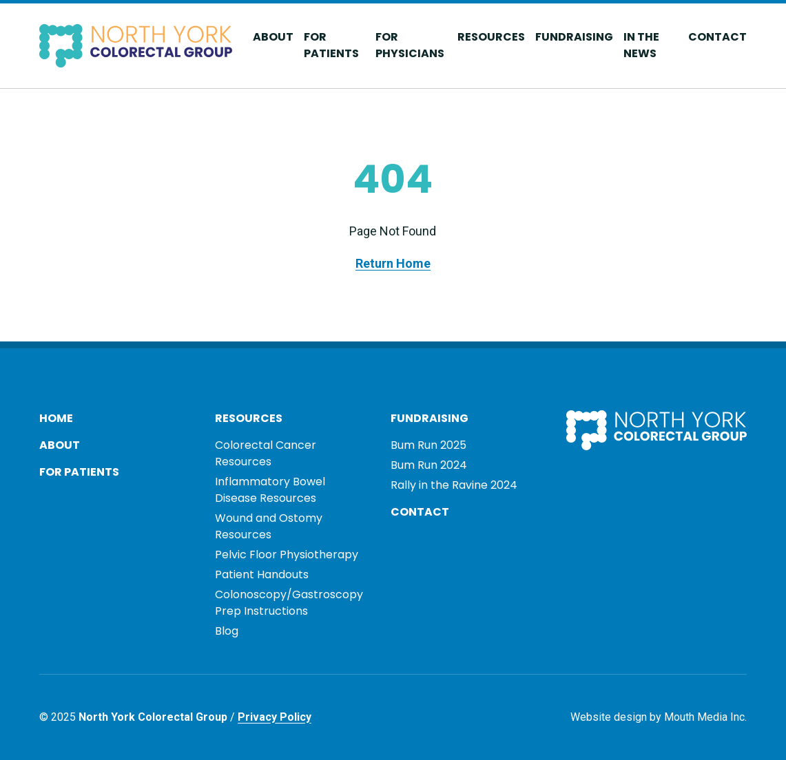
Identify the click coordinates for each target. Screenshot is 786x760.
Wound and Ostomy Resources (268, 526)
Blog (226, 631)
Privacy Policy (274, 717)
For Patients (331, 45)
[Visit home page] (135, 45)
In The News (641, 45)
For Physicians (409, 45)
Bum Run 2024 (429, 465)
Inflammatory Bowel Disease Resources (270, 490)
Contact (717, 37)
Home (56, 418)
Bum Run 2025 (428, 445)
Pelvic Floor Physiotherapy (286, 554)
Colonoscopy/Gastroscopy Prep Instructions (289, 603)
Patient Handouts (262, 574)
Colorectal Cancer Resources (265, 453)
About (273, 37)
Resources (491, 37)
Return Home (393, 263)
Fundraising (574, 37)
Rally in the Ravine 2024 (454, 485)
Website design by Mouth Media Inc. (658, 717)
